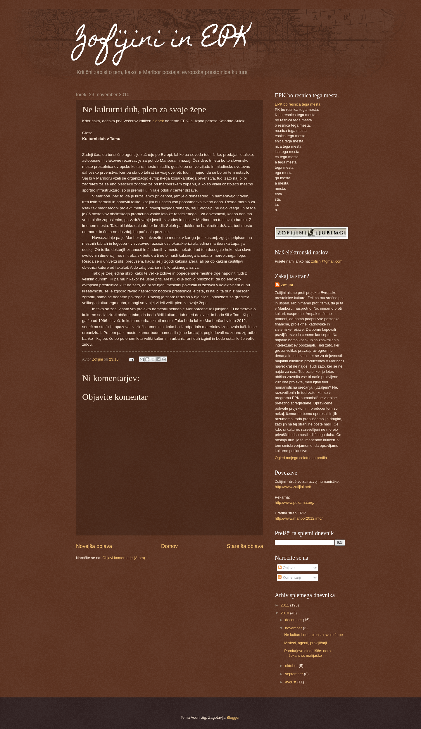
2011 (285, 605)
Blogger (233, 717)
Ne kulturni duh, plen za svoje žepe (313, 635)
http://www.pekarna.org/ (294, 502)
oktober (292, 665)
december (294, 620)
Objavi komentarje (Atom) (123, 558)
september (294, 674)
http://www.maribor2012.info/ (298, 518)
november (294, 628)
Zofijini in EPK (163, 40)
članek (158, 121)
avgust (291, 682)
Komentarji (289, 577)
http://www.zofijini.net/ (293, 487)
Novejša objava (94, 546)
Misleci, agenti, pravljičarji (305, 643)
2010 (285, 613)
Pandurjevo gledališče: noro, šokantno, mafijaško (308, 653)
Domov (169, 546)
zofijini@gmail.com (327, 261)
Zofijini (287, 285)
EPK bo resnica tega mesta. (298, 104)
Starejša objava (245, 546)
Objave (286, 568)
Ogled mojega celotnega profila (301, 458)
